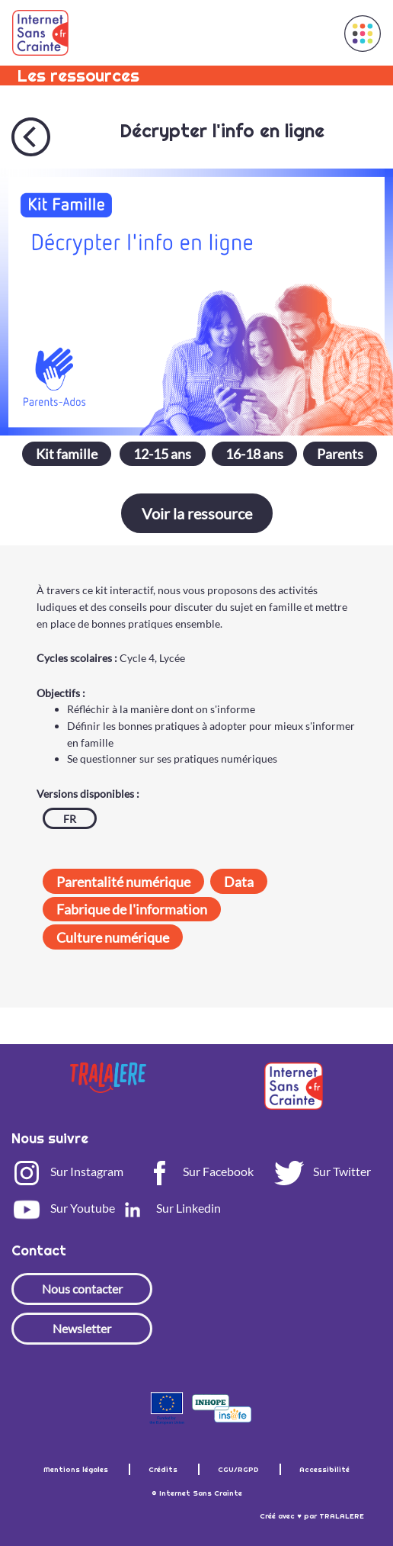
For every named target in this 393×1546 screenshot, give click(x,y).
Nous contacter (82, 1288)
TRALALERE (341, 1516)
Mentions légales (76, 1469)
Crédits (164, 1469)
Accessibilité (324, 1469)
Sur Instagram (67, 1171)
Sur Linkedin (169, 1207)
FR (69, 818)
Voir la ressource (197, 513)
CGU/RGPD (239, 1469)
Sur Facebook (199, 1171)
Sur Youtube (63, 1207)
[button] (362, 33)
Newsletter (82, 1328)
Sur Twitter (322, 1171)
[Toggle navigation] (314, 32)
